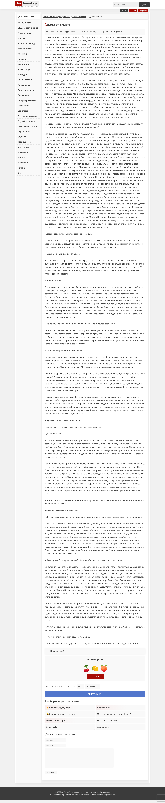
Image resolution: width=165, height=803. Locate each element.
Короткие (23, 59)
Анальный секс (79, 16)
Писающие (23, 95)
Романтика (23, 105)
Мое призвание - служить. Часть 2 (114, 714)
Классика (22, 53)
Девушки (143, 10)
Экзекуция (23, 162)
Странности (24, 131)
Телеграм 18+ (95, 694)
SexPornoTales (67, 795)
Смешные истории (27, 126)
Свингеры (23, 110)
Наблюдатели (25, 79)
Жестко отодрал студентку (62, 714)
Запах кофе (51, 727)
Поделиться (93, 686)
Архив (133, 10)
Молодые (22, 74)
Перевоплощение (27, 90)
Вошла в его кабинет (107, 720)
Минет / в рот (25, 69)
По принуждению (27, 100)
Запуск (95, 676)
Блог (20, 173)
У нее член (23, 147)
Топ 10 (124, 10)
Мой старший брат (56, 720)
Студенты (22, 136)
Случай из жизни (27, 121)
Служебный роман (27, 116)
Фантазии (23, 152)
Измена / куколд (26, 43)
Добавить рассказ (27, 16)
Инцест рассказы (26, 48)
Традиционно (25, 141)
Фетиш (21, 157)
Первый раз (24, 84)
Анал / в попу (24, 22)
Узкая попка (103, 727)
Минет (85, 31)
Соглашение (105, 795)
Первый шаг (103, 707)
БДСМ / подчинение (28, 27)
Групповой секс (26, 33)
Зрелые (21, 38)
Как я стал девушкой (60, 707)
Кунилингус (24, 64)
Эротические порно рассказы (56, 16)
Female (21, 167)
